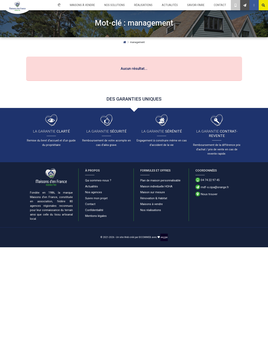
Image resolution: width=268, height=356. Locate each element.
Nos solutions (123, 4)
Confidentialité (94, 209)
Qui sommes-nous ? (98, 180)
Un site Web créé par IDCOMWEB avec (138, 236)
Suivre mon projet (96, 198)
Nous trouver (206, 193)
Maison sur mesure (152, 192)
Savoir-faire (198, 4)
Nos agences (93, 192)
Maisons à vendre (93, 4)
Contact (220, 4)
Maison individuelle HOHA (156, 186)
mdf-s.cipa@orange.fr (212, 186)
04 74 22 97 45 (207, 179)
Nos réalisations (150, 209)
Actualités (174, 4)
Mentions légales (96, 215)
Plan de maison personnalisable (160, 180)
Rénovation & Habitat (153, 198)
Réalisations (150, 4)
